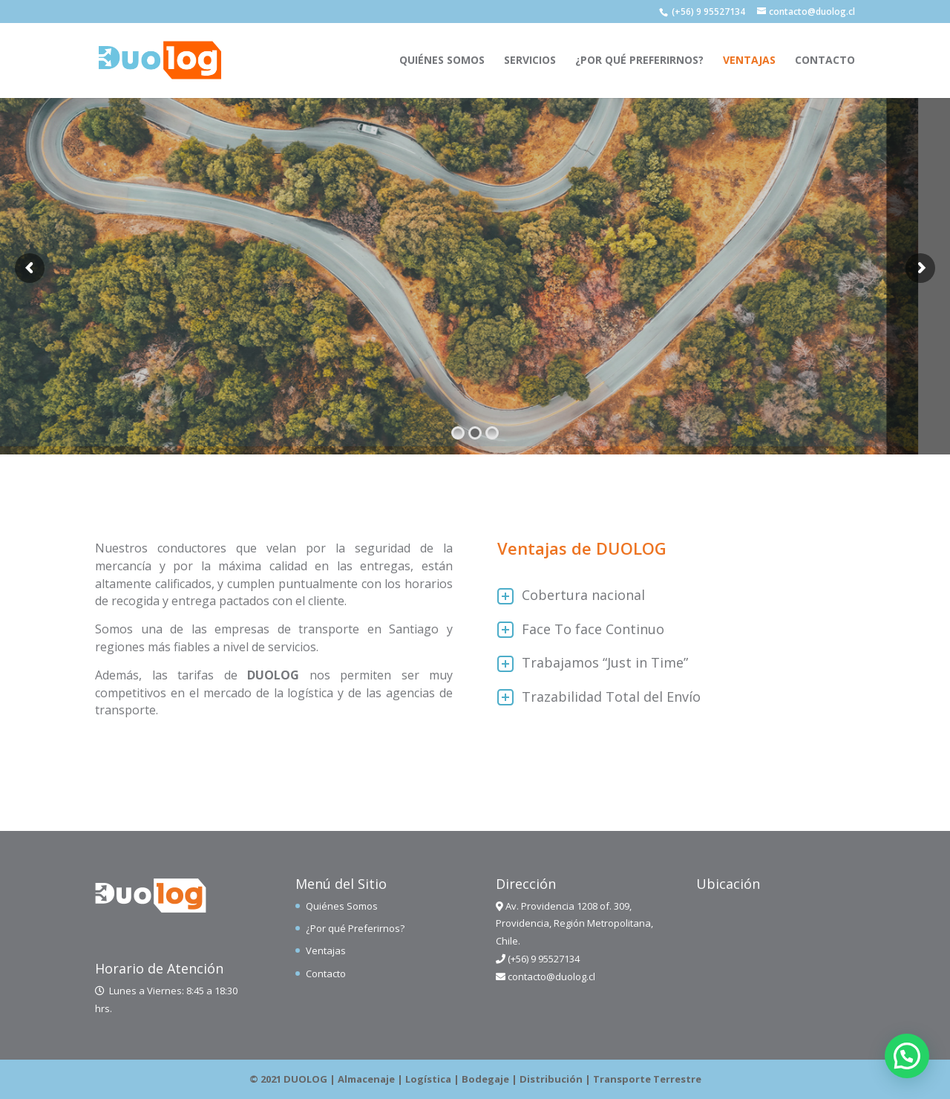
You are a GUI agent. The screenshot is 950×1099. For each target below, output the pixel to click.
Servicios (530, 61)
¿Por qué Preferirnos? (639, 61)
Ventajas (749, 61)
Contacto (825, 61)
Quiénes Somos (442, 61)
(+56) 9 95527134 (708, 11)
